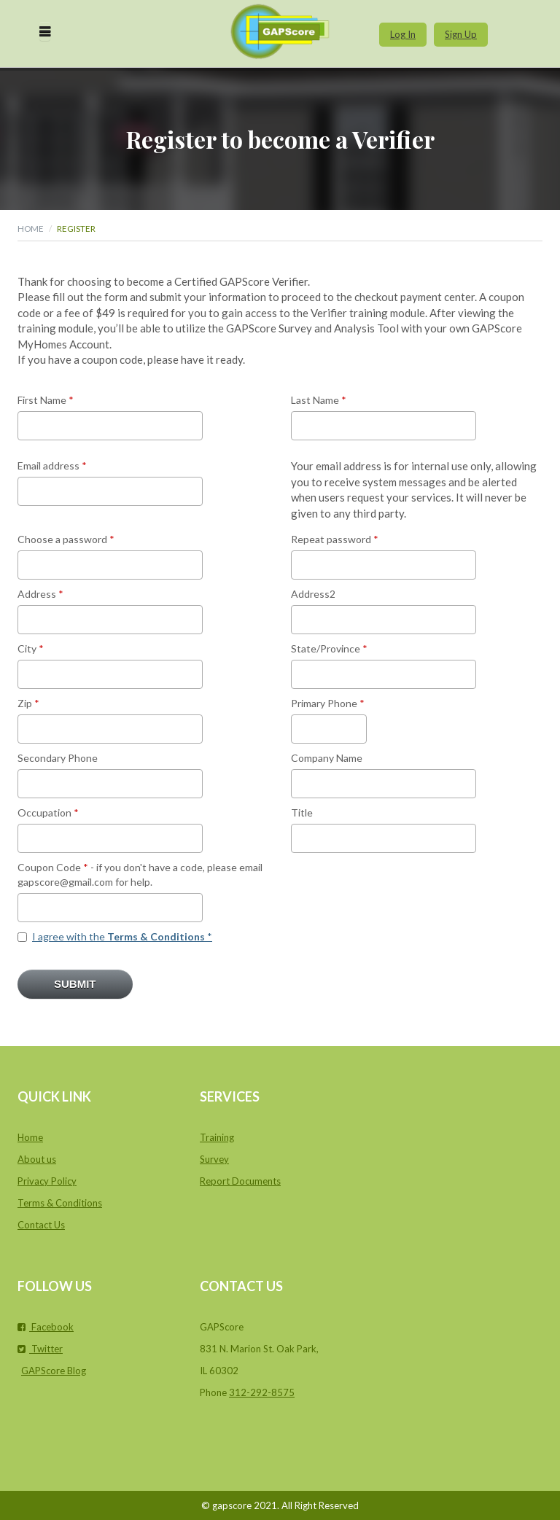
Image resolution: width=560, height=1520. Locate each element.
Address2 (313, 594)
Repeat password (334, 539)
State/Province (329, 648)
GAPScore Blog (53, 1370)
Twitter (40, 1349)
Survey (214, 1159)
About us (37, 1159)
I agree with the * (122, 936)
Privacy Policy (47, 1181)
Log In (403, 34)
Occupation (48, 812)
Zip (28, 703)
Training (217, 1137)
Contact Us (41, 1225)
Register (76, 228)
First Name (46, 400)
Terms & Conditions (60, 1203)
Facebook (46, 1327)
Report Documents (240, 1181)
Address (40, 594)
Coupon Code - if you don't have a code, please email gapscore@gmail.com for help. (140, 874)
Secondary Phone (58, 758)
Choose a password (66, 539)
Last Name (318, 400)
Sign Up (461, 34)
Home (31, 228)
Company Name (326, 758)
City (31, 648)
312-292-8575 (262, 1392)
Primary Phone (328, 703)
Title (302, 812)
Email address (52, 465)
